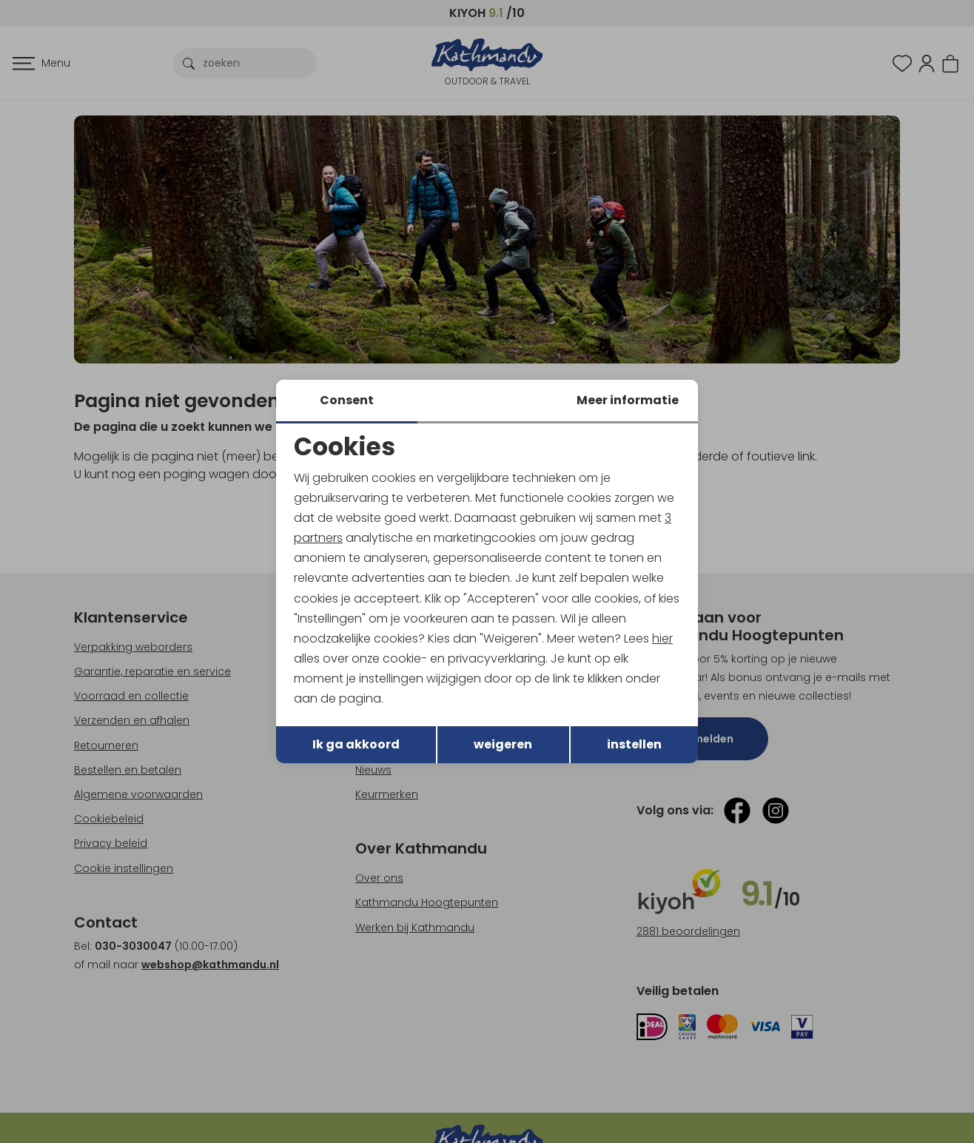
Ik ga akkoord (356, 745)
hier (663, 638)
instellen (634, 745)
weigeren (503, 745)
